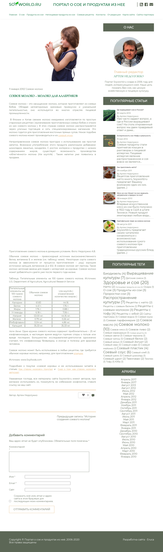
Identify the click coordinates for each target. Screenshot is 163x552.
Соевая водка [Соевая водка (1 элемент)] (127, 316)
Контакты (100, 14)
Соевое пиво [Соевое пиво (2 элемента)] (139, 329)
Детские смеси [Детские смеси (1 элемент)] (136, 278)
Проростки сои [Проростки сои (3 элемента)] (116, 293)
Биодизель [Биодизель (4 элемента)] (114, 273)
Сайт (11, 489)
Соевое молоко (34, 89)
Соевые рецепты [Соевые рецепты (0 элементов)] (138, 333)
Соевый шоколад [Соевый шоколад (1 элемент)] (134, 355)
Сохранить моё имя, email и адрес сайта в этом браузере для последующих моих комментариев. (33, 499)
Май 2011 (128, 419)
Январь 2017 (128, 382)
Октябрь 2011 (128, 408)
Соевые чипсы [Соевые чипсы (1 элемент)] (113, 338)
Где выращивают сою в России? (130, 110)
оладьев (78, 353)
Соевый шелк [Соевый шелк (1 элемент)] (112, 355)
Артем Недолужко (27, 395)
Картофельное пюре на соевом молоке (133, 221)
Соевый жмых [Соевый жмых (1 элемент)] (112, 342)
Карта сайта (129, 14)
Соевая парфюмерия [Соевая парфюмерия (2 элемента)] (122, 320)
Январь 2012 (128, 399)
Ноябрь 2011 (128, 405)
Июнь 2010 (128, 442)
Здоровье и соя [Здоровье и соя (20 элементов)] (126, 282)
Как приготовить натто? (127, 167)
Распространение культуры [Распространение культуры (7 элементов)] (120, 299)
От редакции (114, 14)
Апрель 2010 (128, 448)
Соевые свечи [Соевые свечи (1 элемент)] (112, 335)
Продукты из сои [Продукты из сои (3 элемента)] (131, 290)
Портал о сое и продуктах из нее (89, 4)
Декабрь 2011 (128, 402)
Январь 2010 (128, 456)
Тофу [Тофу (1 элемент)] (110, 361)
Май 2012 (128, 393)
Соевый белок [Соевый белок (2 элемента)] (135, 338)
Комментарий (16, 448)
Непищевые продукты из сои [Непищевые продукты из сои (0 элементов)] (129, 287)
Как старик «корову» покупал (36, 369)
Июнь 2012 (128, 391)
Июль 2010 (128, 439)
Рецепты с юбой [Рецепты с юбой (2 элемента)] (129, 313)
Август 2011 (129, 413)
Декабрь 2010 (128, 431)
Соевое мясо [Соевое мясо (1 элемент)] (119, 329)
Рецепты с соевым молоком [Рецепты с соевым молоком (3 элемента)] (128, 308)
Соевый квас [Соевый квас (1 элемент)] (112, 344)
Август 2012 (128, 388)
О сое (22, 14)
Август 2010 (128, 436)
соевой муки (65, 135)
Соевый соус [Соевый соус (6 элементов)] (117, 352)
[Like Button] (82, 395)
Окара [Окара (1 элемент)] (149, 287)
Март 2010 (128, 451)
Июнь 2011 (128, 416)
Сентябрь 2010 (128, 433)
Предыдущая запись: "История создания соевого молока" (76, 418)
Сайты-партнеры (145, 14)
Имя (12, 476)
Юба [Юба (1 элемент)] (119, 361)
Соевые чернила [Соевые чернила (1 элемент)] (134, 335)
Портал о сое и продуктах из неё (44, 539)
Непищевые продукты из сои (60, 14)
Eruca (150, 539)
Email (12, 483)
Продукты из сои (35, 14)
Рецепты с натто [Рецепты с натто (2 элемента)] (139, 302)
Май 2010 (128, 445)
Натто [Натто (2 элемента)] (109, 286)
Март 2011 (129, 422)
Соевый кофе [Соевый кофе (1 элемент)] (131, 344)
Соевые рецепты (85, 14)
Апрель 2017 (128, 379)
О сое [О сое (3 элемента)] (109, 290)
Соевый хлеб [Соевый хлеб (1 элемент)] (141, 352)
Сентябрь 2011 (128, 411)
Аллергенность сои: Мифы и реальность (134, 136)
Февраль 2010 (128, 453)
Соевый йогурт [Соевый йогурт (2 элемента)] (135, 341)
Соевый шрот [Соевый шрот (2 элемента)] (114, 358)
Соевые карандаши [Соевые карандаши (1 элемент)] (116, 332)
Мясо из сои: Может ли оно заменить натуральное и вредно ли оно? (132, 194)
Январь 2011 (128, 428)
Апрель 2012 (128, 396)
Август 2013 (128, 385)
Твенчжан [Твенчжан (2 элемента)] (135, 358)
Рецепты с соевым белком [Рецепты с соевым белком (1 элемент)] (120, 306)
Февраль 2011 (128, 425)
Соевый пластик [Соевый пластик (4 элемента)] (132, 348)
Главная (13, 14)
